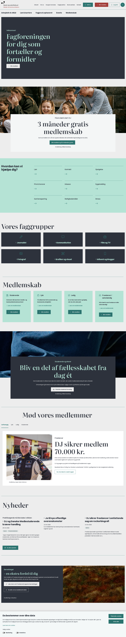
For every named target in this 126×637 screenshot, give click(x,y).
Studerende (24, 424)
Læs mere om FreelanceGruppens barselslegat (21, 584)
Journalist (21, 242)
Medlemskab (71, 13)
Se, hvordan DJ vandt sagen (65, 472)
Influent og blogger (105, 259)
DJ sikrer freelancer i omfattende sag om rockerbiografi (104, 520)
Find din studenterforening (62, 389)
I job (12, 424)
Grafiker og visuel (64, 259)
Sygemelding (100, 184)
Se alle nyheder (10, 548)
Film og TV (105, 242)
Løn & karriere (26, 13)
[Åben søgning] (123, 5)
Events (59, 13)
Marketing (9, 632)
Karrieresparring (40, 199)
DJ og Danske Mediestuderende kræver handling (21, 523)
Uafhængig (4, 424)
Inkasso (68, 184)
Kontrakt (68, 169)
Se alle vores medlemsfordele (16, 590)
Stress (97, 199)
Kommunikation (63, 242)
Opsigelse (99, 169)
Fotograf (22, 259)
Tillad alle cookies (116, 616)
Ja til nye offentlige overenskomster (55, 520)
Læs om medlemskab (14, 305)
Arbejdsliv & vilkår (8, 13)
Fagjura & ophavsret (44, 13)
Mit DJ (88, 5)
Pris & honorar (39, 184)
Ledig (17, 424)
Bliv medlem (13, 66)
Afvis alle (116, 621)
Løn (35, 169)
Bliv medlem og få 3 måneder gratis (62, 142)
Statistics (22, 632)
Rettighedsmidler (71, 199)
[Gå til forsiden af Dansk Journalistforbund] (9, 4)
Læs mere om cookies (9, 625)
